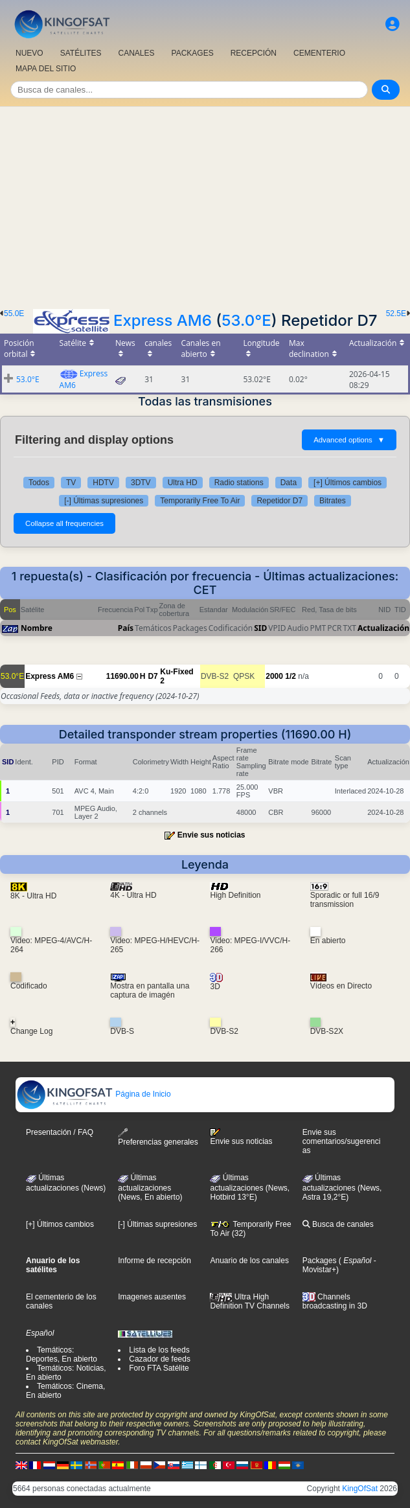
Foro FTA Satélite (158, 1368)
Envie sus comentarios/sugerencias (341, 1141)
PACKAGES (193, 53)
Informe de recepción (154, 1260)
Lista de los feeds (159, 1349)
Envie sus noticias (211, 835)
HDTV (103, 482)
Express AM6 (162, 320)
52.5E (396, 313)
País (125, 628)
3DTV (141, 482)
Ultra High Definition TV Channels (250, 1301)
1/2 (290, 676)
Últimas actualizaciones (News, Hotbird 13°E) (250, 1187)
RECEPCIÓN (254, 53)
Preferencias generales (158, 1137)
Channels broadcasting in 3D (334, 1301)
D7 (152, 676)
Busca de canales (338, 1224)
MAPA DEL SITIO (46, 68)
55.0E (14, 313)
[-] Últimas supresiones (103, 500)
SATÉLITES (81, 53)
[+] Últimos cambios (347, 482)
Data (288, 482)
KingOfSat (360, 1488)
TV (71, 482)
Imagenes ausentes (152, 1296)
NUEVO (29, 53)
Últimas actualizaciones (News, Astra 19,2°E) (342, 1187)
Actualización (383, 628)
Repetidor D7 (279, 500)
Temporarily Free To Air (200, 500)
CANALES (136, 53)
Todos (38, 482)
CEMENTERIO (319, 53)
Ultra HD (183, 482)
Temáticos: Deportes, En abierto (61, 1354)
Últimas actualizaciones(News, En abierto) (150, 1187)
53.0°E (246, 320)
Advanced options (349, 440)
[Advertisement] (205, 204)
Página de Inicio (93, 1094)
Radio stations (239, 482)
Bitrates (332, 500)
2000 (274, 676)
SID (260, 628)
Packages (319, 1260)
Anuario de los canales (249, 1260)
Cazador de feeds (159, 1359)
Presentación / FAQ (59, 1132)
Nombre (36, 628)
